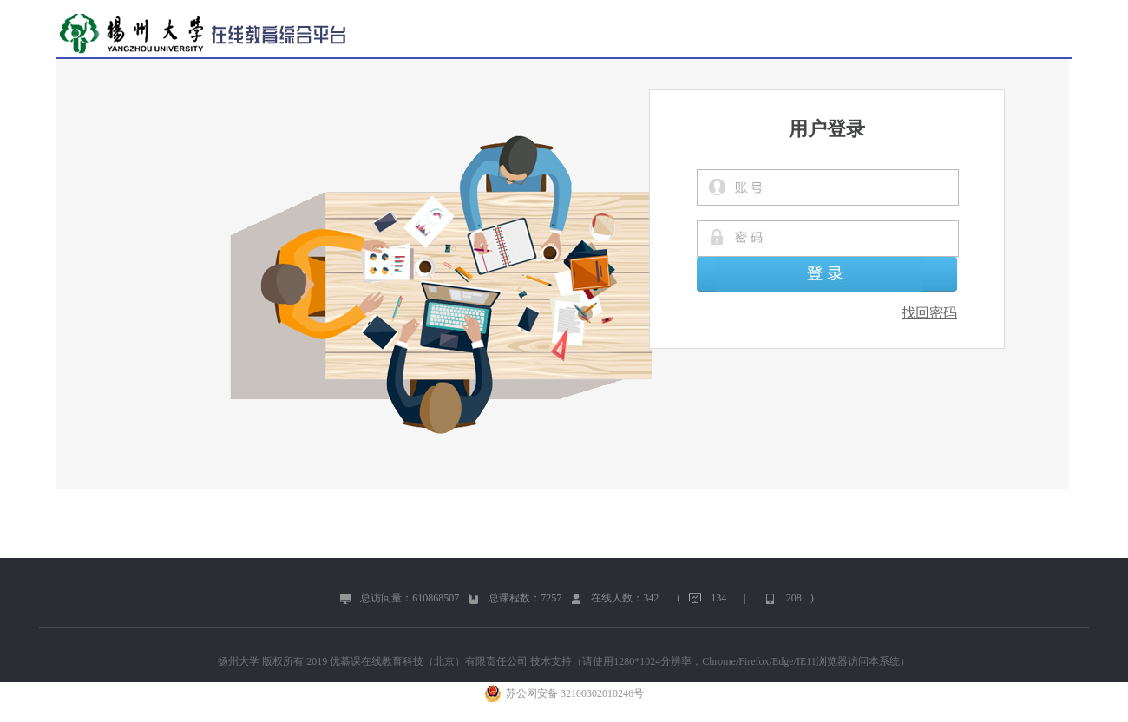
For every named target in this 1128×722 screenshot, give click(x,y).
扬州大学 (238, 661)
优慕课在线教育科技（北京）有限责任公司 (429, 661)
